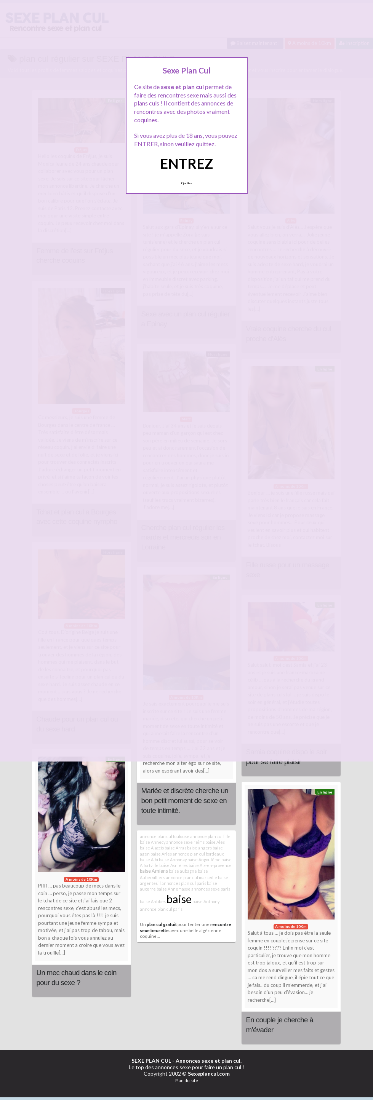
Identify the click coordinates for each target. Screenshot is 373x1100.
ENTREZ (186, 163)
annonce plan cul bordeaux (198, 853)
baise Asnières (173, 865)
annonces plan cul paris (184, 883)
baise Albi (149, 859)
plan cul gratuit (162, 924)
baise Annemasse (174, 888)
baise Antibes (153, 901)
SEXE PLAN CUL (151, 1060)
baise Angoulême (204, 859)
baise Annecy (152, 842)
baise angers (199, 847)
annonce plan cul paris (161, 909)
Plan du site (186, 1080)
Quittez (186, 183)
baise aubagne (183, 871)
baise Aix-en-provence (210, 865)
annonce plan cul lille (210, 836)
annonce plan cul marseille (191, 877)
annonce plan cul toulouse (164, 836)
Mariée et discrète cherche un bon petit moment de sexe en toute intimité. (184, 800)
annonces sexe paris (210, 888)
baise (179, 898)
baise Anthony (205, 901)
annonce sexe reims (185, 842)
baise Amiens (154, 871)
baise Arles (161, 853)
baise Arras (175, 847)
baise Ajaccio (152, 847)
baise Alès (215, 842)
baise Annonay (173, 859)
